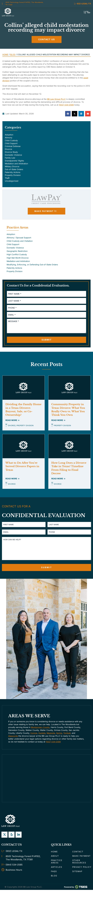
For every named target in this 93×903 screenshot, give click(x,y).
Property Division (13, 175)
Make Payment (81, 860)
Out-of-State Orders (14, 169)
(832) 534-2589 (66, 105)
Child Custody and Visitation (20, 241)
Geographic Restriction (17, 251)
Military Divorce (12, 166)
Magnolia (51, 737)
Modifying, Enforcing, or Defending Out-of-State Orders (32, 264)
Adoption (9, 134)
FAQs (54, 876)
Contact (77, 856)
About (55, 860)
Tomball (67, 737)
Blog (12, 54)
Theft (7, 178)
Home (5, 54)
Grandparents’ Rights (14, 160)
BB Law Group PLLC (56, 99)
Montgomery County (40, 732)
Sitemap (77, 876)
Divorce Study (11, 152)
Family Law (10, 158)
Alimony (8, 137)
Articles (56, 871)
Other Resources (79, 866)
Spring (59, 737)
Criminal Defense (12, 146)
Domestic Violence (13, 155)
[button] (87, 12)
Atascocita (13, 740)
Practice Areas (56, 866)
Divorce (8, 149)
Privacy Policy (81, 871)
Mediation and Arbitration (16, 163)
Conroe (33, 737)
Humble (41, 737)
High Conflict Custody (17, 254)
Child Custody (11, 140)
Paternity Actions (12, 172)
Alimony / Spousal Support (19, 237)
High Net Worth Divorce (17, 258)
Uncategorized (11, 181)
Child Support (11, 143)
